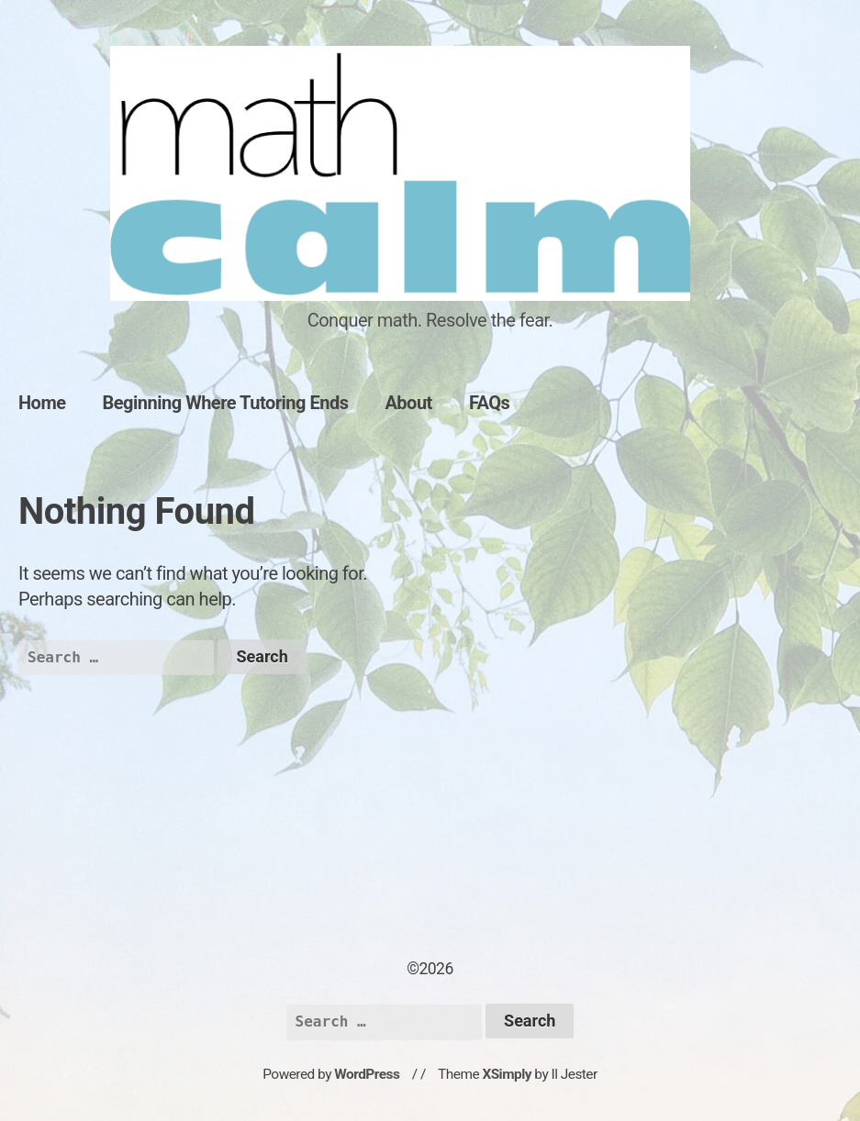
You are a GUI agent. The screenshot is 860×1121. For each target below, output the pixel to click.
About (408, 403)
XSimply (506, 1074)
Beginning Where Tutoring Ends (226, 403)
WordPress (366, 1074)
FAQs (489, 403)
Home (42, 403)
